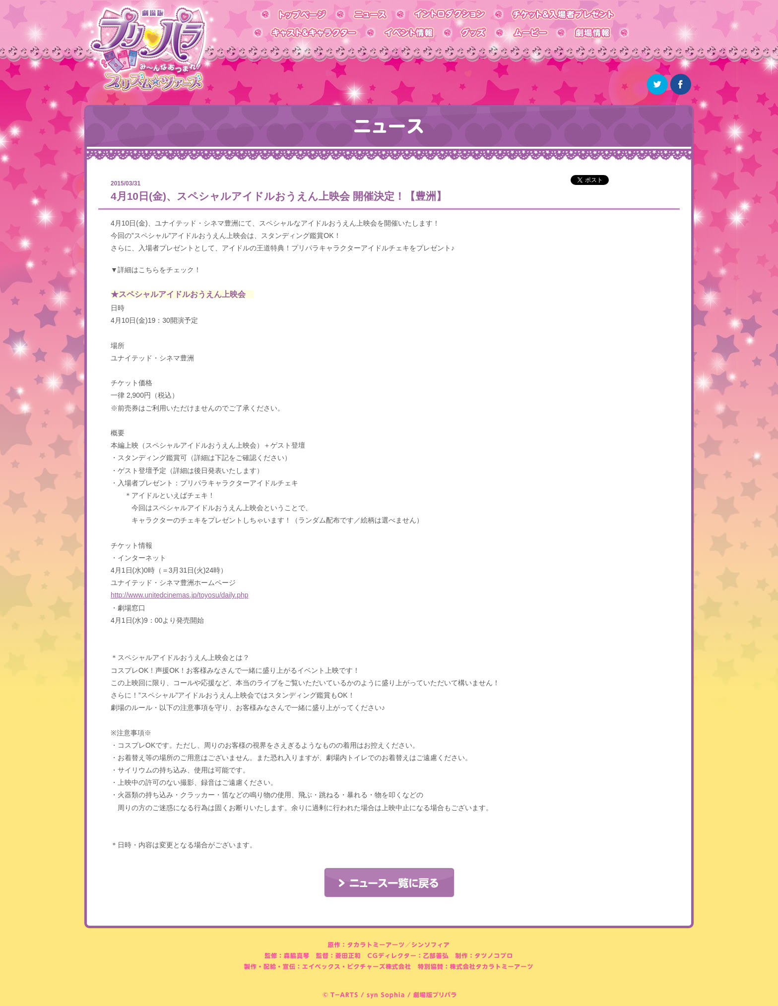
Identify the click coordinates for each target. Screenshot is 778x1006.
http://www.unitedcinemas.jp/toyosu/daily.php (180, 595)
